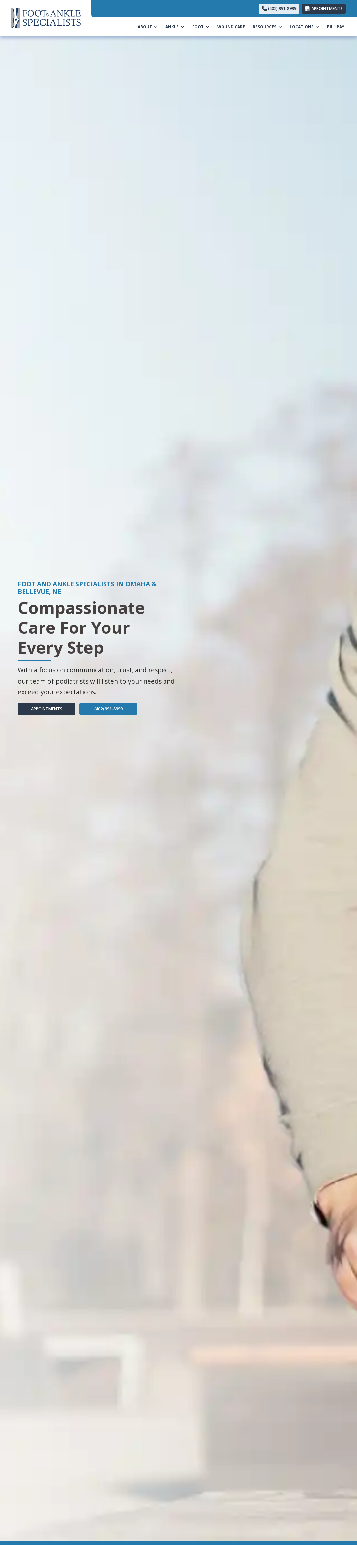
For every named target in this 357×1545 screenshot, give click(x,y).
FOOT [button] (200, 27)
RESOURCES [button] (267, 27)
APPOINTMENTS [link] (324, 8)
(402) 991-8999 (279, 8)
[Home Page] (46, 17)
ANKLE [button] (174, 27)
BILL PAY (337, 26)
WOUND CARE (231, 27)
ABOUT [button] (148, 27)
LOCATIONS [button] (304, 27)
